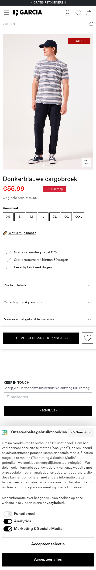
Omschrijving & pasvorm (48, 302)
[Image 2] (45, 165)
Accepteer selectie (48, 544)
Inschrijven (48, 410)
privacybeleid (53, 503)
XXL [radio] (66, 217)
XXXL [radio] (78, 217)
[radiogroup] (47, 217)
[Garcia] (27, 13)
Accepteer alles (48, 560)
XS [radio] (8, 217)
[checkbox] (18, 514)
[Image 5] (52, 165)
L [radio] (43, 217)
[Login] (67, 13)
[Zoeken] (91, 24)
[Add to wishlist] (87, 338)
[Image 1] (43, 165)
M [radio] (31, 217)
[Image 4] (50, 165)
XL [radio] (55, 217)
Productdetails (48, 285)
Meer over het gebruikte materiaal (48, 319)
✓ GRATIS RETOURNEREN (48, 2)
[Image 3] (48, 165)
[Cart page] (88, 13)
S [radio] (20, 217)
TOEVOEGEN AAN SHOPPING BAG (41, 338)
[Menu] (6, 13)
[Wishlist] (78, 13)
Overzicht (81, 432)
